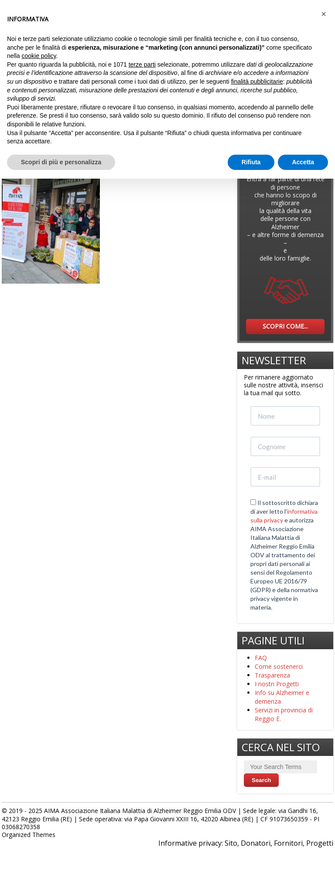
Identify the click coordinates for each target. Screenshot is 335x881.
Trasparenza (272, 675)
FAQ (261, 658)
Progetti (319, 843)
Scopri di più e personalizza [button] (61, 162)
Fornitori (288, 843)
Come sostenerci (279, 666)
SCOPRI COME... (285, 326)
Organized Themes (28, 834)
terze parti (142, 64)
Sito (231, 843)
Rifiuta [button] (251, 162)
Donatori (255, 843)
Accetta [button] (303, 162)
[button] (324, 14)
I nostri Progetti (277, 684)
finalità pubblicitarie (257, 81)
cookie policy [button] (38, 55)
